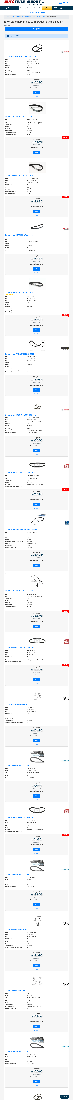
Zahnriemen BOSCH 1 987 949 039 (20, 57)
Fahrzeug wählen (36, 29)
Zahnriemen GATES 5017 (16, 991)
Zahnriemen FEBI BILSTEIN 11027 (20, 817)
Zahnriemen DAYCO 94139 (17, 766)
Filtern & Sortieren (36, 12)
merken (36, 96)
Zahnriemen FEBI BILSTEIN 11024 (20, 648)
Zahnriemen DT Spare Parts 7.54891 (21, 529)
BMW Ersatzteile (16, 16)
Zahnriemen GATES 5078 (16, 705)
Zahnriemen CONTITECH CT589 (19, 116)
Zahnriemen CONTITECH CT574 (19, 292)
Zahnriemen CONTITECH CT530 (19, 590)
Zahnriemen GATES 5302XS (17, 930)
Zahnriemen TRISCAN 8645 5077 (19, 354)
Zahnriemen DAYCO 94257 (17, 1051)
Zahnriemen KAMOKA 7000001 (19, 235)
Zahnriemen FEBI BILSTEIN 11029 (20, 472)
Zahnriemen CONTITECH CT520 (19, 176)
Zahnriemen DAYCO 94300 (17, 875)
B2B (55, 8)
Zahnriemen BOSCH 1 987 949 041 (20, 415)
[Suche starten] (47, 8)
